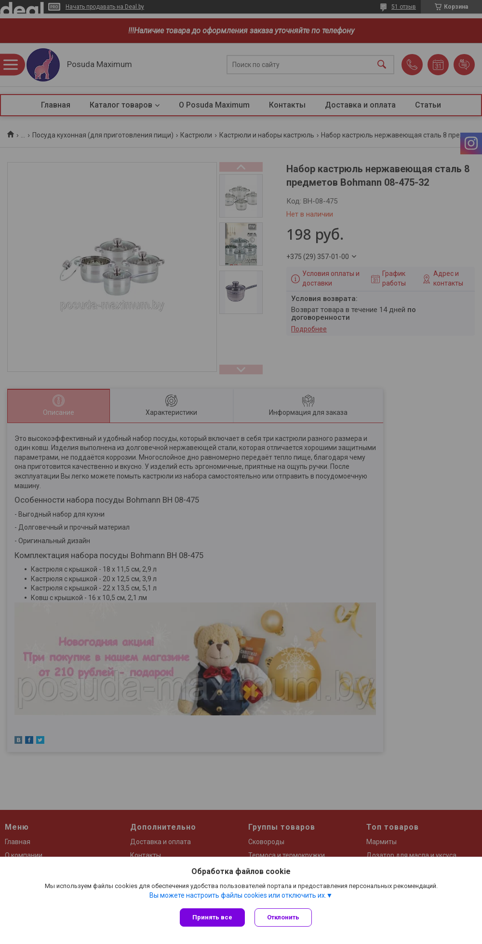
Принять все (212, 917)
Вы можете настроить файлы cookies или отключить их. (237, 895)
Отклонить (283, 917)
